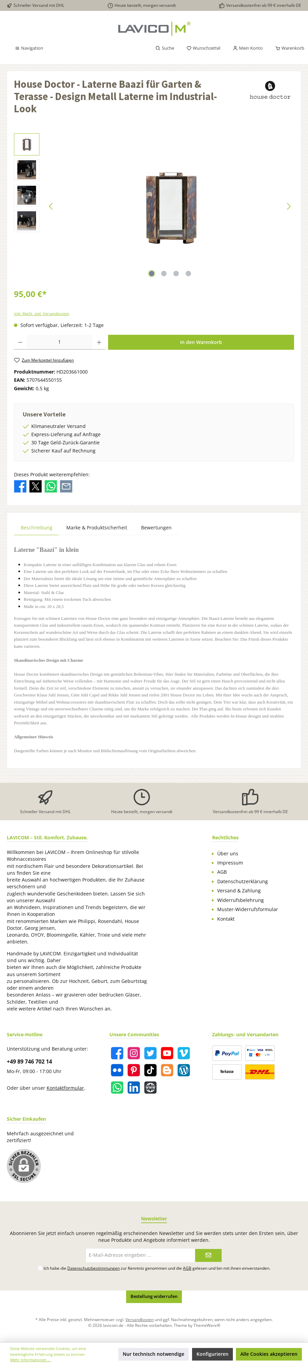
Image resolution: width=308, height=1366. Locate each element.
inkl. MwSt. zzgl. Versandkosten (41, 313)
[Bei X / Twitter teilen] (35, 486)
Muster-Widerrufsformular (247, 909)
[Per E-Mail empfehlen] (66, 486)
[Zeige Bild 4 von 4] (188, 273)
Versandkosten (139, 1319)
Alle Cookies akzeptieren (268, 1354)
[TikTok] (150, 1070)
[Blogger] (167, 1070)
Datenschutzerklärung (242, 881)
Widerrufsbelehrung (240, 900)
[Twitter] (150, 1053)
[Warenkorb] (288, 48)
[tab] (36, 528)
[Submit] (208, 1255)
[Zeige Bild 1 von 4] (151, 273)
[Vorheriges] (51, 206)
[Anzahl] (60, 342)
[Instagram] (133, 1053)
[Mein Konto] (247, 48)
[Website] (150, 1087)
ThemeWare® (206, 1325)
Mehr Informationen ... (30, 1359)
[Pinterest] (133, 1070)
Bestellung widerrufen (154, 1296)
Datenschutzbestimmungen (93, 1268)
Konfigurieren (212, 1354)
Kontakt (226, 919)
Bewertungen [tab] (156, 527)
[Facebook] (117, 1053)
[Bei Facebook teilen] (20, 486)
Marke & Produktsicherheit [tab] (96, 527)
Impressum (230, 863)
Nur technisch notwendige (153, 1354)
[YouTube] (167, 1053)
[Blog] (183, 1070)
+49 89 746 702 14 (29, 1061)
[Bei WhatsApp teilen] (50, 486)
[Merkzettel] (203, 48)
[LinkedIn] (133, 1087)
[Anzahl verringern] (20, 342)
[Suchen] (164, 48)
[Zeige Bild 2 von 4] (164, 273)
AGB (222, 872)
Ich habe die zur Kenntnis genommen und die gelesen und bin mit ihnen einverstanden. (157, 1268)
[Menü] (29, 48)
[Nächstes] (289, 206)
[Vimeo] (183, 1053)
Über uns (227, 854)
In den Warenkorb (201, 342)
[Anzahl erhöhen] (99, 342)
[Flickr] (117, 1070)
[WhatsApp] (117, 1087)
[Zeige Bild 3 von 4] (176, 273)
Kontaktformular (65, 1088)
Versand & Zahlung (239, 891)
